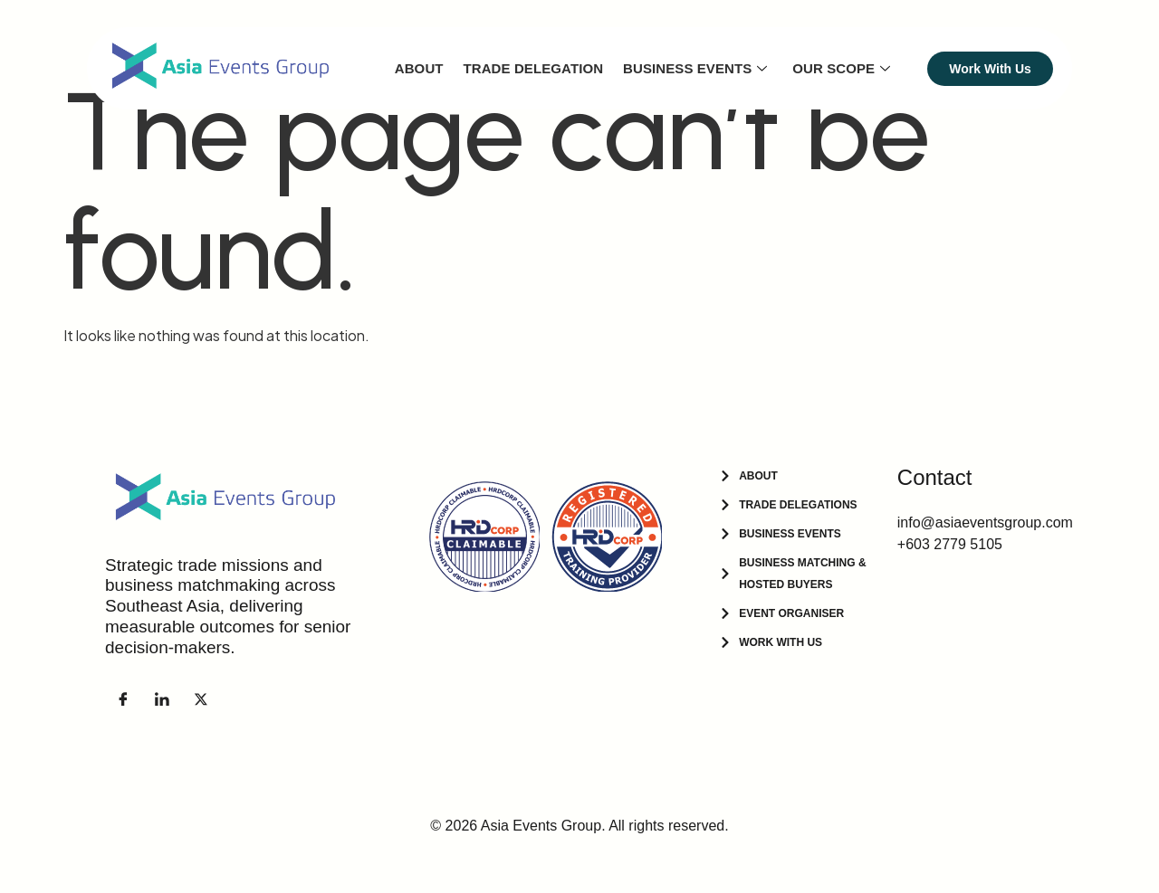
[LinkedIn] (162, 698)
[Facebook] (123, 698)
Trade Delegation (535, 68)
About (422, 68)
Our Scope (842, 68)
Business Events (697, 68)
